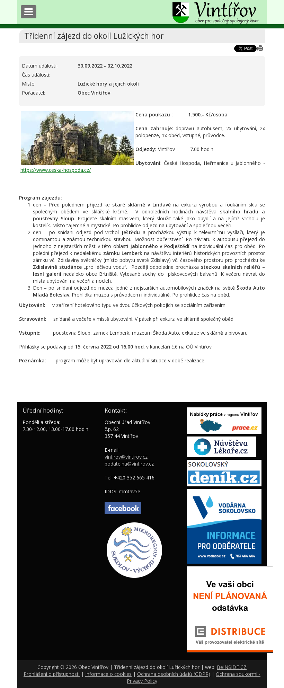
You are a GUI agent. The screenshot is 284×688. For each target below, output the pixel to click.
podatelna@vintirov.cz (129, 463)
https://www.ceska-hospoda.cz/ (55, 170)
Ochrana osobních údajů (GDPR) (173, 674)
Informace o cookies (108, 674)
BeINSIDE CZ (232, 667)
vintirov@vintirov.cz (126, 456)
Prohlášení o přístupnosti (52, 674)
